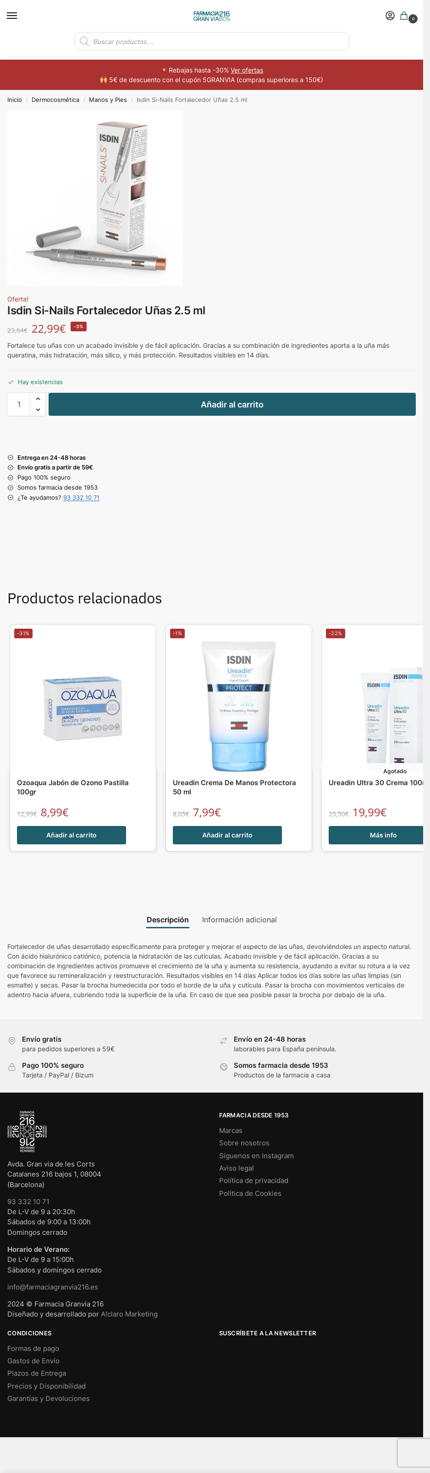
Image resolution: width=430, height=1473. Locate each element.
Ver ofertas (247, 70)
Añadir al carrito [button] (71, 835)
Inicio (14, 99)
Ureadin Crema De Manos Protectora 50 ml (234, 787)
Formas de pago (33, 1349)
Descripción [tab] (168, 919)
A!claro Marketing (129, 1314)
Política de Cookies (250, 1193)
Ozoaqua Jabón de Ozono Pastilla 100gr (73, 787)
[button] (405, 16)
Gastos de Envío (33, 1361)
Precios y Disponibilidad (46, 1386)
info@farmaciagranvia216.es (52, 1287)
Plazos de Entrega (36, 1373)
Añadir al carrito (232, 404)
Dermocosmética (55, 99)
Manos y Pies (108, 99)
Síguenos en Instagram (256, 1156)
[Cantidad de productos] (18, 404)
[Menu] (20, 16)
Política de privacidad (253, 1181)
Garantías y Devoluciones (48, 1399)
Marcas (231, 1131)
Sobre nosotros (244, 1143)
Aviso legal (236, 1168)
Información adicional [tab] (239, 919)
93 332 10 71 (81, 497)
